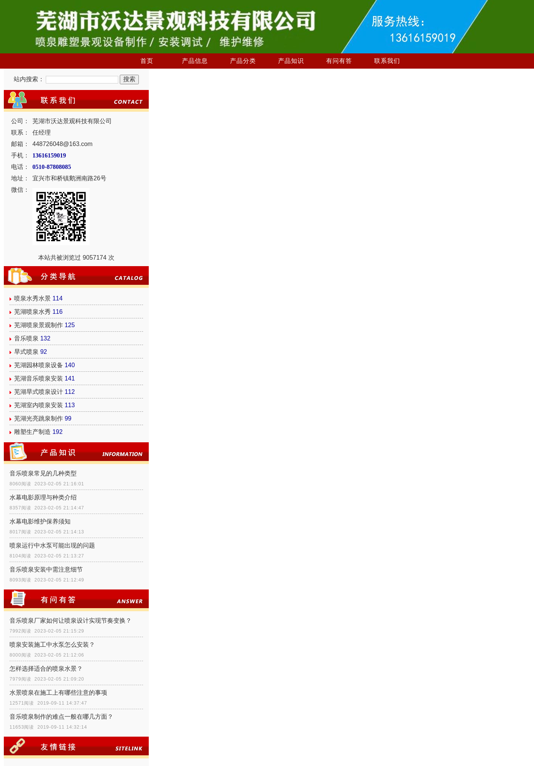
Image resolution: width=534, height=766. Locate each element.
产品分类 (243, 61)
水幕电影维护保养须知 (40, 521)
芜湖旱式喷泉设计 (38, 392)
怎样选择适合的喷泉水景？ (46, 668)
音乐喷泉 (26, 338)
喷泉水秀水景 (32, 298)
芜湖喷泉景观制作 (38, 325)
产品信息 (195, 61)
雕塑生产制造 (32, 432)
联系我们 (387, 61)
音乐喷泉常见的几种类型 (43, 473)
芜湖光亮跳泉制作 (38, 418)
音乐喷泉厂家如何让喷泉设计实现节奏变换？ (71, 620)
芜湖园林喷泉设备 (38, 365)
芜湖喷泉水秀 (32, 311)
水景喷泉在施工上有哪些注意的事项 (58, 692)
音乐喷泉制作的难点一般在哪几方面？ (61, 716)
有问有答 (339, 61)
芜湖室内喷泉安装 (38, 405)
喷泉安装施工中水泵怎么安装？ (52, 644)
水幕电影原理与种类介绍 (43, 497)
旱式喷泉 (26, 351)
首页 (146, 61)
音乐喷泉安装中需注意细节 (46, 569)
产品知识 (291, 61)
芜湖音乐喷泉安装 (38, 378)
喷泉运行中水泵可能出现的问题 (52, 545)
